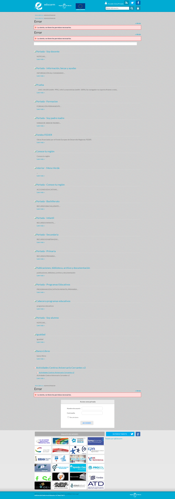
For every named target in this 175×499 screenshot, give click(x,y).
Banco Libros (42, 351)
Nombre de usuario (74, 408)
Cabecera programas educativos (52, 301)
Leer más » (41, 59)
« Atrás (138, 23)
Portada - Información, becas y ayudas (55, 68)
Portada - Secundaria (46, 234)
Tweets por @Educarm (113, 438)
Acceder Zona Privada (114, 3)
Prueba (39, 84)
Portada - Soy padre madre (49, 118)
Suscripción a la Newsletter (50, 494)
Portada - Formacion (46, 101)
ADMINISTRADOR (49, 15)
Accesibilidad (68, 494)
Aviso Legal (75, 494)
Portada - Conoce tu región (49, 184)
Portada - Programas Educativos (52, 284)
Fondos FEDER (43, 134)
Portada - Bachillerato (46, 201)
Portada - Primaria (45, 251)
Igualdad (39, 334)
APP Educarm (38, 494)
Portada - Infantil (44, 217)
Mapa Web (61, 494)
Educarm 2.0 (39, 15)
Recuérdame (74, 417)
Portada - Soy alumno (46, 317)
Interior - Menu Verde (47, 167)
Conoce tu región (44, 151)
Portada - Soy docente (46, 51)
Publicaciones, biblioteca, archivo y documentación (62, 267)
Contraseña (71, 413)
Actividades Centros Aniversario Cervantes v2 (60, 367)
